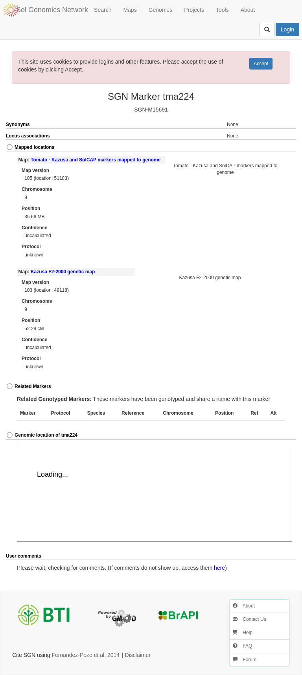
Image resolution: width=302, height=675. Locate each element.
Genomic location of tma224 (41, 435)
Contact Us (249, 619)
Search (102, 10)
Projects (194, 10)
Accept (261, 63)
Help (242, 632)
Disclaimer (138, 655)
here (219, 568)
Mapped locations (30, 147)
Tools (222, 10)
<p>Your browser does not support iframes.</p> (154, 493)
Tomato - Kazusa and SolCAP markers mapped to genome (95, 160)
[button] (281, 148)
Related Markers (28, 386)
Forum (244, 659)
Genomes (161, 10)
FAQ (242, 646)
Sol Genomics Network (52, 10)
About (248, 10)
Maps (129, 10)
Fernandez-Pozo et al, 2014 (86, 655)
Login (287, 29)
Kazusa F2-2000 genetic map (63, 271)
